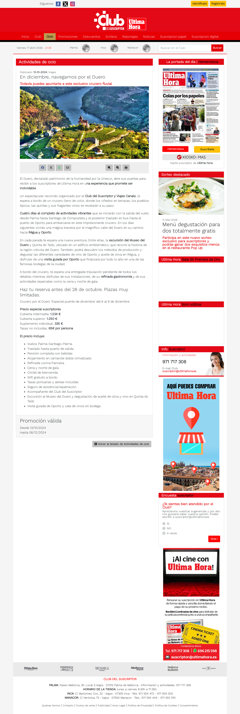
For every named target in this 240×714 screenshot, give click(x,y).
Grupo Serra (209, 668)
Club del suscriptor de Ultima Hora (120, 20)
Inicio (25, 36)
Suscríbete (207, 149)
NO (169, 528)
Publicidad (104, 705)
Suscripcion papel (173, 36)
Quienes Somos (51, 705)
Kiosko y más (191, 157)
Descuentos (91, 36)
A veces (172, 533)
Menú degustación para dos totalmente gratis (191, 227)
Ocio (49, 36)
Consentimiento (189, 705)
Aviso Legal (118, 705)
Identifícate (199, 3)
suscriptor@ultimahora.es (179, 371)
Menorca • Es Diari (102, 668)
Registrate (218, 3)
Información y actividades (179, 355)
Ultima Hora (31, 668)
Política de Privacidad (140, 705)
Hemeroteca (208, 62)
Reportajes (130, 36)
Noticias (149, 36)
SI (168, 523)
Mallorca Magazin (138, 668)
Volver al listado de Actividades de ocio (121, 444)
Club (37, 36)
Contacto (68, 705)
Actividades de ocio (37, 62)
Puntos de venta (85, 705)
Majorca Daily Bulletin (173, 668)
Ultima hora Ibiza (66, 668)
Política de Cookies (166, 705)
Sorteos (111, 36)
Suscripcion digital (205, 36)
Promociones (68, 36)
